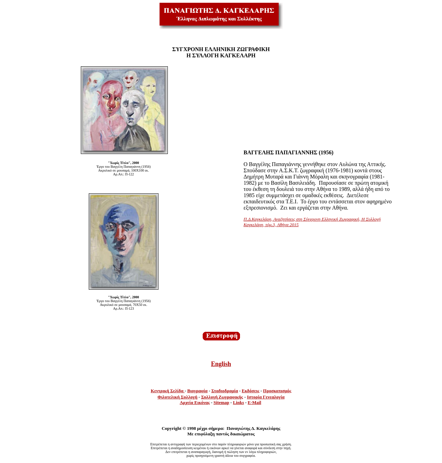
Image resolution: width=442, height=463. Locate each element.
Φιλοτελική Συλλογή (177, 396)
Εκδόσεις (250, 390)
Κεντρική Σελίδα (168, 390)
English (221, 363)
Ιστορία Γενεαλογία (266, 396)
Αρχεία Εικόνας (195, 402)
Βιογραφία (197, 390)
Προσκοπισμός (277, 390)
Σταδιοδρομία (224, 390)
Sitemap (221, 402)
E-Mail (254, 402)
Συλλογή (209, 396)
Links (238, 402)
